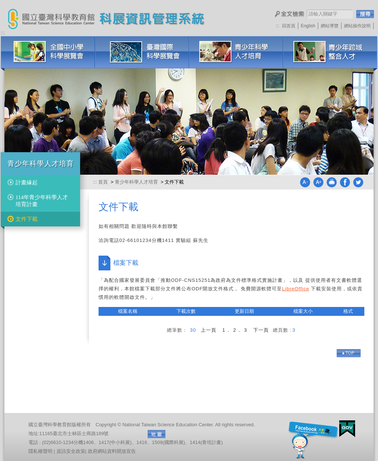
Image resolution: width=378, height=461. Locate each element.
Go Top (349, 353)
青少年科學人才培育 (236, 52)
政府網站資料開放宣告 (112, 451)
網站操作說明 (357, 25)
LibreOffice (295, 288)
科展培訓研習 (330, 52)
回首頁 (288, 25)
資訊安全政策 (70, 451)
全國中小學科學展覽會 (48, 52)
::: (277, 25)
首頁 (103, 182)
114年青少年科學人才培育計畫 (42, 200)
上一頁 (208, 330)
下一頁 (261, 330)
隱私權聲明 (40, 451)
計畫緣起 (27, 182)
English (308, 25)
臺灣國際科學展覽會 (142, 52)
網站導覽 (330, 25)
